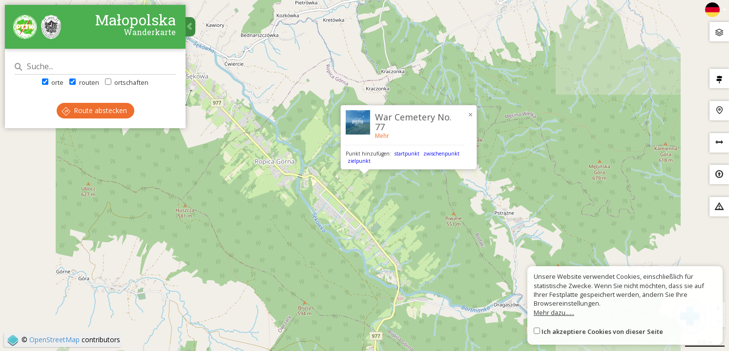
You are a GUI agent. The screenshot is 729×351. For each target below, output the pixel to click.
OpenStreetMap (54, 339)
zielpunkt (359, 160)
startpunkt (407, 153)
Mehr (382, 136)
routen (84, 82)
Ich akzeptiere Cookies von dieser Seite (602, 331)
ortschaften (126, 82)
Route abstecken (94, 110)
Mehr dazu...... (554, 312)
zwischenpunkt (441, 153)
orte (52, 82)
